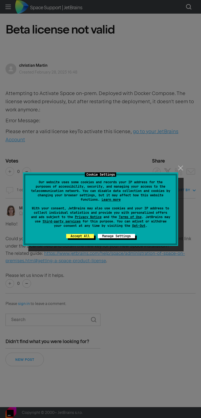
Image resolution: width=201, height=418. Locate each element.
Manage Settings (116, 236)
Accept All (80, 236)
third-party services (61, 221)
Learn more (111, 199)
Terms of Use (130, 217)
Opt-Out (138, 226)
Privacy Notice (88, 217)
